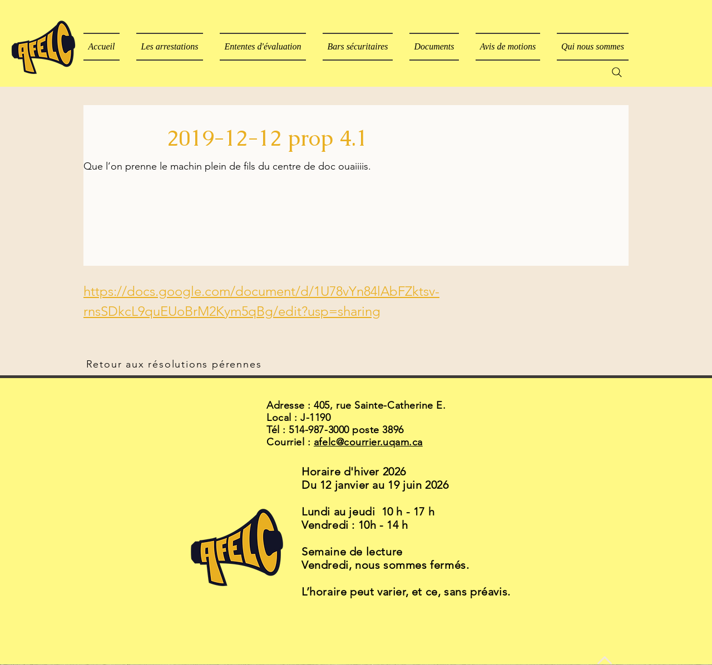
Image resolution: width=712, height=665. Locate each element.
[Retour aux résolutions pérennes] (174, 364)
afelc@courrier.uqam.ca (368, 442)
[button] (434, 47)
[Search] (617, 72)
